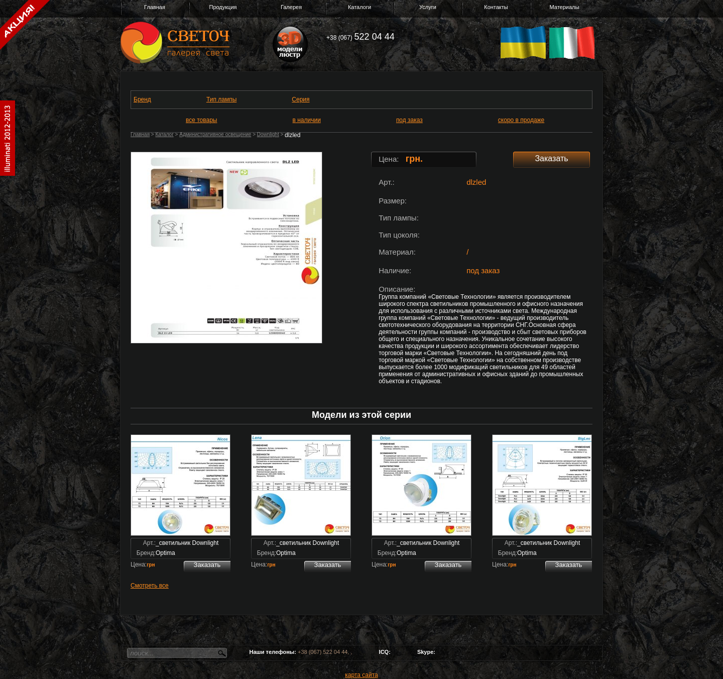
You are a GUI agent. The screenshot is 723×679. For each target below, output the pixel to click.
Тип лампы (221, 99)
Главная (154, 7)
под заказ (409, 120)
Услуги (427, 7)
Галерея (291, 7)
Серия (300, 99)
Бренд (142, 99)
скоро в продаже (521, 120)
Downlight (268, 134)
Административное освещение (215, 134)
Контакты (496, 7)
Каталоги (359, 7)
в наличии (307, 120)
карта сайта (361, 674)
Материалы (564, 7)
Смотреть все (150, 585)
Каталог (164, 134)
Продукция (222, 7)
